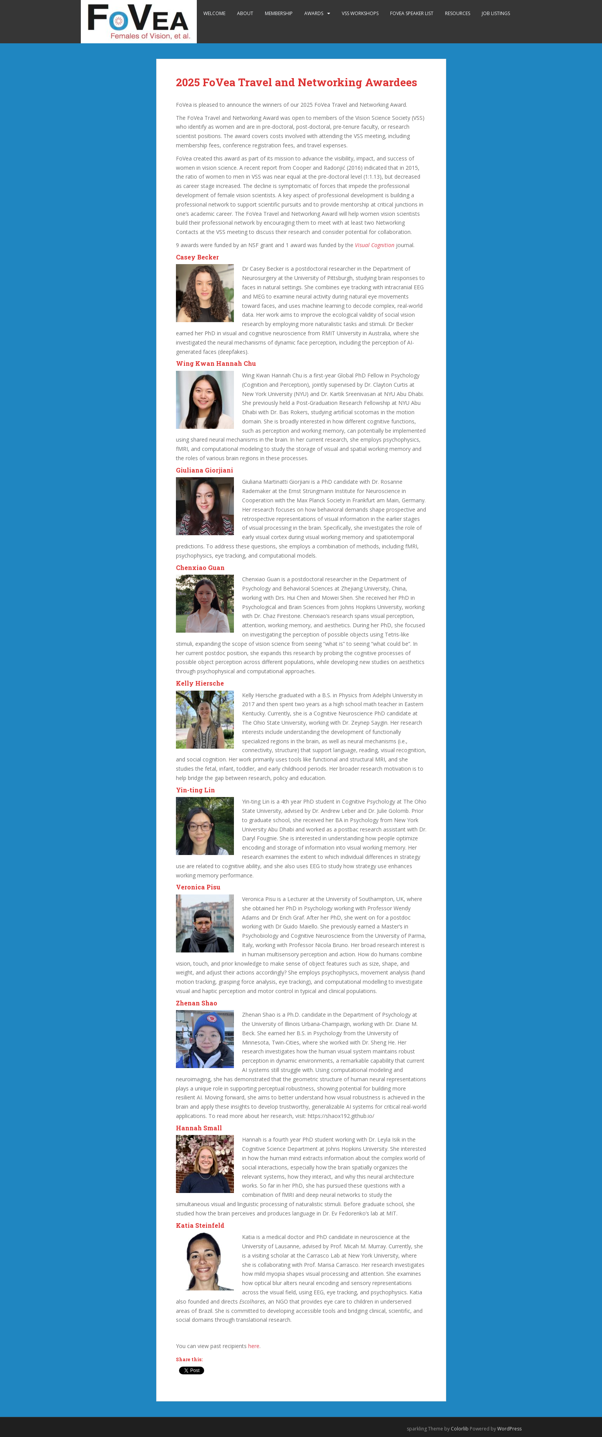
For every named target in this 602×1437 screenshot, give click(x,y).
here (253, 1346)
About (245, 13)
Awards (313, 13)
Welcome (214, 13)
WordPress (509, 1428)
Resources (457, 13)
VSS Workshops (360, 13)
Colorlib (460, 1428)
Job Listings (496, 13)
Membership (279, 13)
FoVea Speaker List (411, 13)
